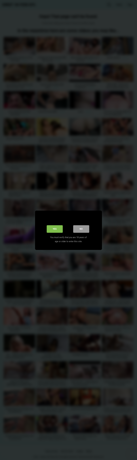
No (81, 228)
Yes (55, 228)
